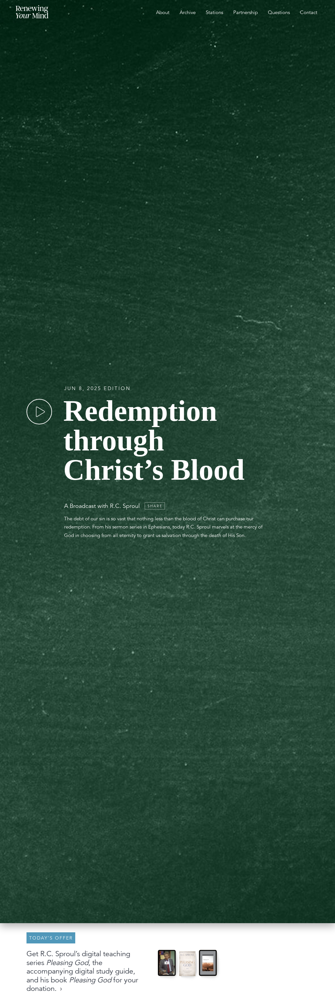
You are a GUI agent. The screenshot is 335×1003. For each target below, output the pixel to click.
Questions (279, 12)
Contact (308, 12)
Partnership (245, 12)
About (162, 12)
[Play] (39, 411)
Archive (188, 12)
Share (155, 506)
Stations (214, 12)
